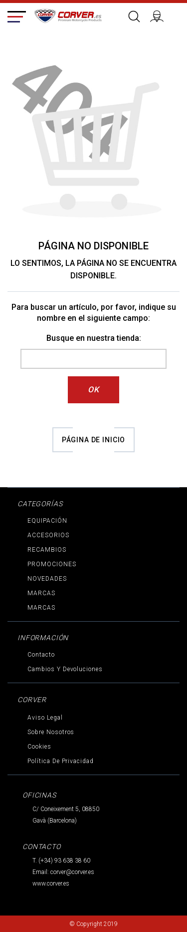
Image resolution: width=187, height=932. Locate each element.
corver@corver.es (72, 872)
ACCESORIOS (48, 535)
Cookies (39, 746)
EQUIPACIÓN (47, 520)
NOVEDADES (47, 578)
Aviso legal (45, 717)
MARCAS (41, 593)
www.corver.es (50, 883)
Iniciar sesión (161, 15)
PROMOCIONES (51, 564)
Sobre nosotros (50, 732)
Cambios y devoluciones (65, 669)
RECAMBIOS (46, 549)
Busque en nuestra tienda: (93, 338)
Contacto (41, 654)
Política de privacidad (60, 761)
